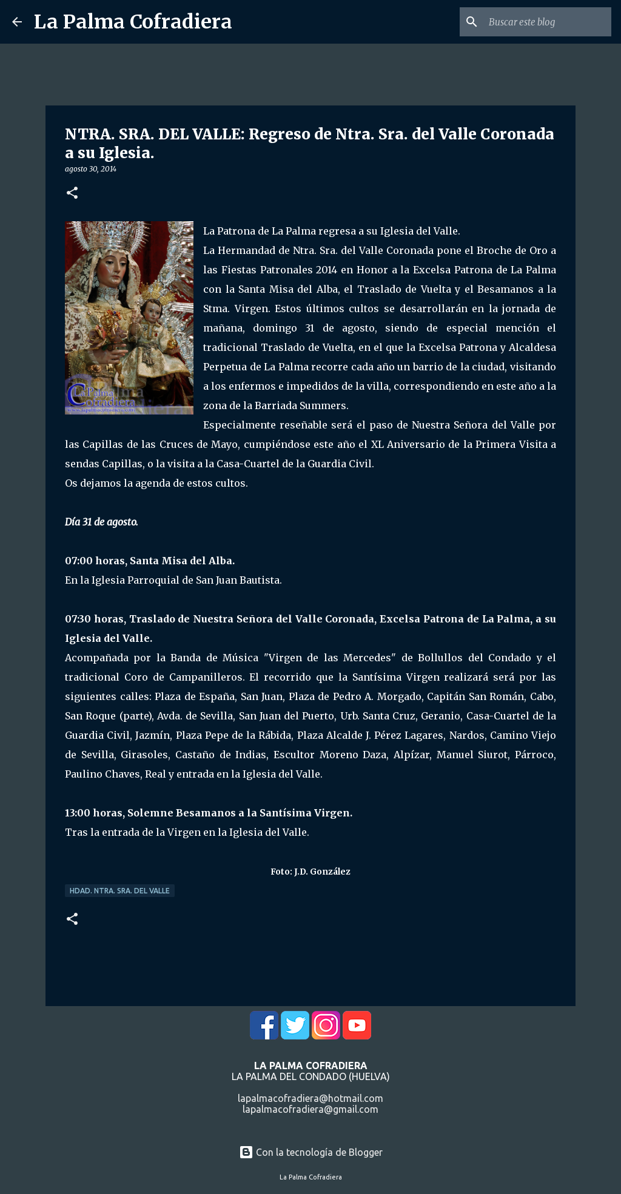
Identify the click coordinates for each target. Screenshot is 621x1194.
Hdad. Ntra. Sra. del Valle (120, 891)
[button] (72, 193)
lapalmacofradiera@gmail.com (310, 1109)
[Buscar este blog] (547, 21)
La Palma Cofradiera (133, 22)
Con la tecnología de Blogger (311, 1152)
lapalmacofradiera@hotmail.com (310, 1098)
